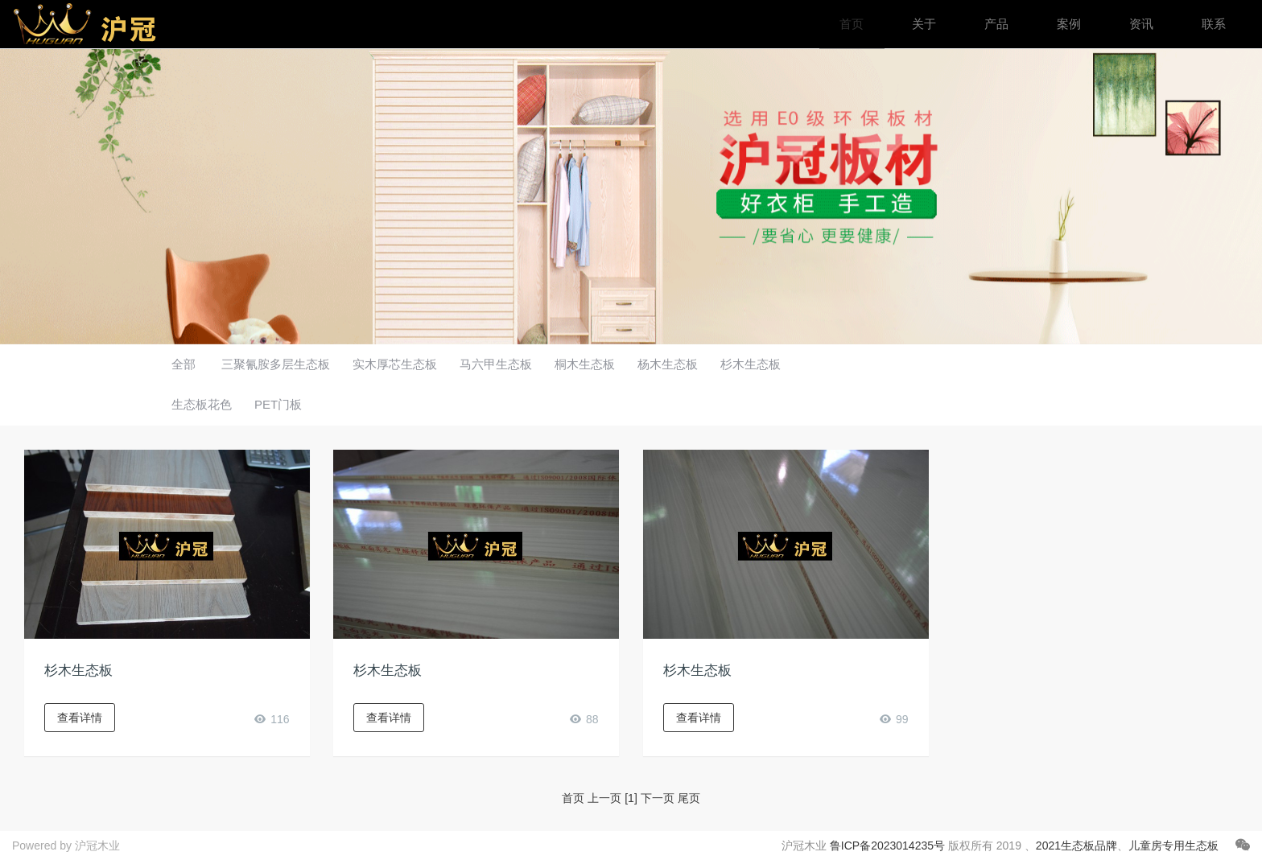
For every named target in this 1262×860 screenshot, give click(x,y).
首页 (851, 24)
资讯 (1141, 24)
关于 (924, 24)
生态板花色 (201, 404)
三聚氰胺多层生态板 (275, 364)
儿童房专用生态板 (1173, 845)
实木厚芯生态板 (395, 364)
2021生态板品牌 (1076, 845)
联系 (1214, 24)
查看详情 (79, 717)
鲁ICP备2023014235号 (887, 845)
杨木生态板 (667, 364)
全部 (183, 364)
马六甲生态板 (496, 364)
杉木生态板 (750, 364)
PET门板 (278, 404)
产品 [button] (996, 24)
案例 (1069, 24)
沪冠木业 (97, 845)
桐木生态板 (585, 364)
